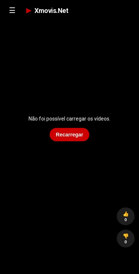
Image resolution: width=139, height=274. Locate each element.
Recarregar (69, 135)
